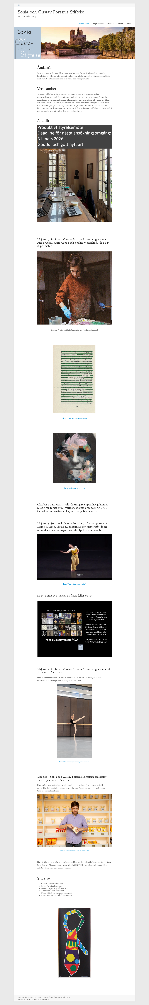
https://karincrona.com (74, 488)
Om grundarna (98, 23)
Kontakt (119, 23)
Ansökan (110, 23)
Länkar (128, 23)
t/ (88, 851)
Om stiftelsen (83, 23)
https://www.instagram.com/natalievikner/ (74, 762)
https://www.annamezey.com (74, 418)
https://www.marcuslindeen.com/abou (73, 851)
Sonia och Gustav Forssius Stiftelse (51, 12)
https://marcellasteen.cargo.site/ (74, 584)
